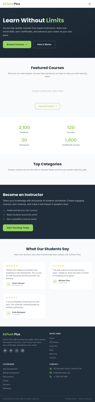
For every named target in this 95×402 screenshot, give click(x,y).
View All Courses (47, 106)
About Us (53, 354)
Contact (52, 358)
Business (6, 384)
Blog (51, 350)
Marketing (7, 388)
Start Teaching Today (18, 227)
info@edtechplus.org (61, 373)
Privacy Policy (71, 399)
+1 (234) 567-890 (60, 376)
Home (51, 338)
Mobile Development (11, 373)
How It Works (44, 44)
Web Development (10, 369)
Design (5, 381)
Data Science (8, 377)
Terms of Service (85, 399)
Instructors (53, 346)
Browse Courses (17, 44)
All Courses (54, 342)
